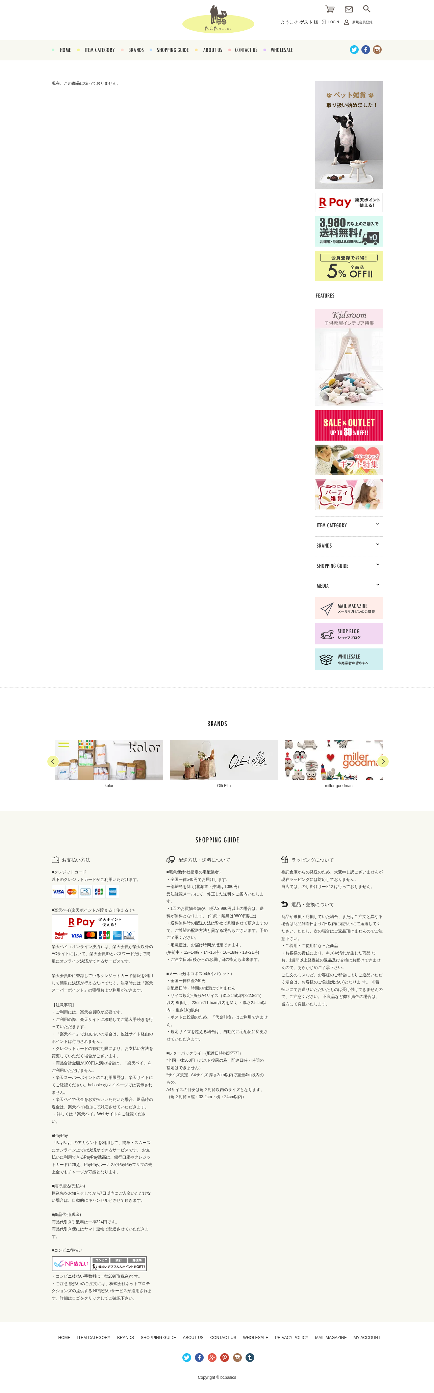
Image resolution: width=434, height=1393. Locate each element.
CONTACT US (242, 58)
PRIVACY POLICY (291, 1337)
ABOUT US (208, 58)
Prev (53, 761)
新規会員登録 (362, 22)
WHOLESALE (277, 58)
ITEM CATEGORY (96, 58)
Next (383, 761)
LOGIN (334, 22)
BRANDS (132, 58)
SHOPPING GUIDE (169, 58)
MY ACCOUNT (367, 1337)
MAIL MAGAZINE (331, 1337)
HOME (61, 58)
